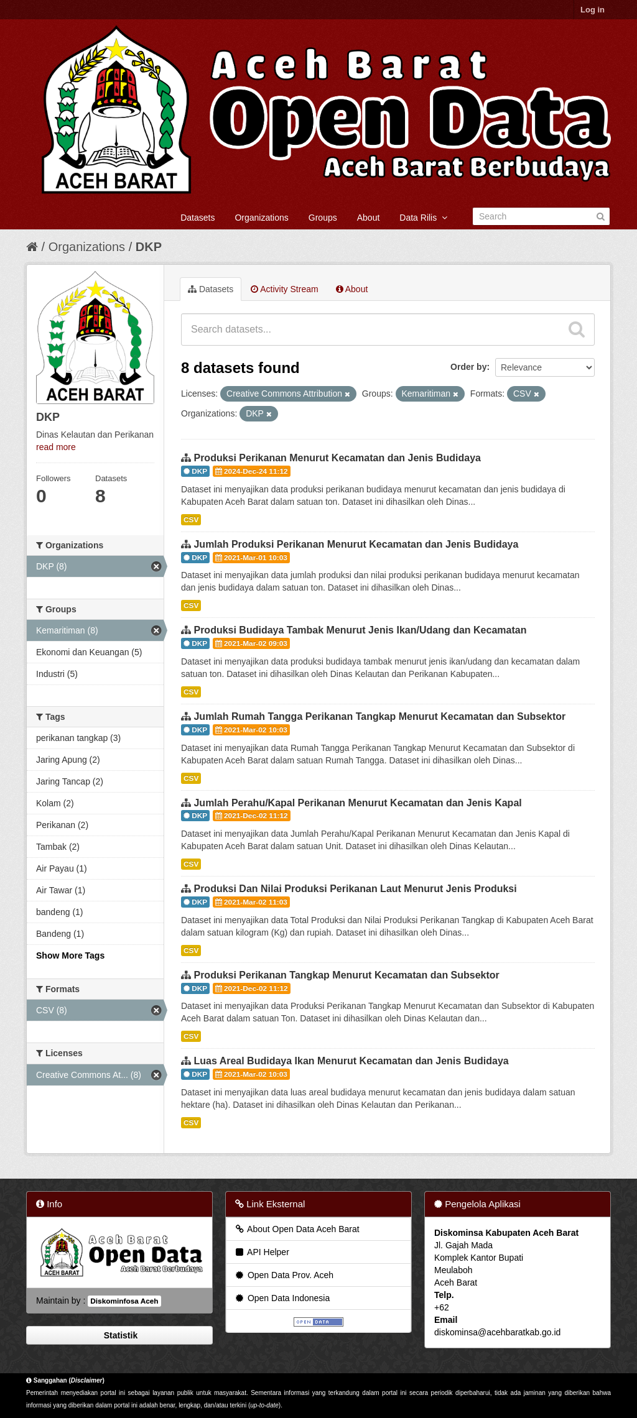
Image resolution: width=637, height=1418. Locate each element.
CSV (191, 519)
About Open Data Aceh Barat (297, 1229)
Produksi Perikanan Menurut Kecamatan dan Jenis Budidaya (336, 458)
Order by (468, 367)
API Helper (261, 1252)
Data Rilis (423, 218)
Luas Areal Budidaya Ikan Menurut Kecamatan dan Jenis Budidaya (350, 1061)
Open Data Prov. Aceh (283, 1275)
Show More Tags (70, 955)
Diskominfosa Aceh (124, 1301)
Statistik (119, 1335)
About (368, 218)
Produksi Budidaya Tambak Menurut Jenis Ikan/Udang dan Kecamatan (359, 630)
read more (56, 447)
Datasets (197, 218)
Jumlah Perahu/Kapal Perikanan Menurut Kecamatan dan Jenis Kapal (357, 803)
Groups (323, 218)
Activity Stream (284, 289)
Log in (592, 9)
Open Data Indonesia (282, 1298)
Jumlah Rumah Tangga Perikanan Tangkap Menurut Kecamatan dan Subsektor (379, 716)
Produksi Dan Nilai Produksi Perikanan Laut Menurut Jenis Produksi (354, 888)
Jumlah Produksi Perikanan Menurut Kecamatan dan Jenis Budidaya (355, 544)
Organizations (261, 218)
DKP (149, 247)
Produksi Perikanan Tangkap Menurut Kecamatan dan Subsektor (346, 975)
